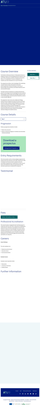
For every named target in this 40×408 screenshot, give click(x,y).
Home (2, 5)
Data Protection (11, 401)
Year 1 (3, 119)
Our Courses (5, 5)
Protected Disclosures (27, 401)
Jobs (20, 390)
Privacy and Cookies (33, 399)
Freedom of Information (19, 401)
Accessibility (27, 399)
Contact (17, 390)
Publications (35, 390)
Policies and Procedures (27, 390)
